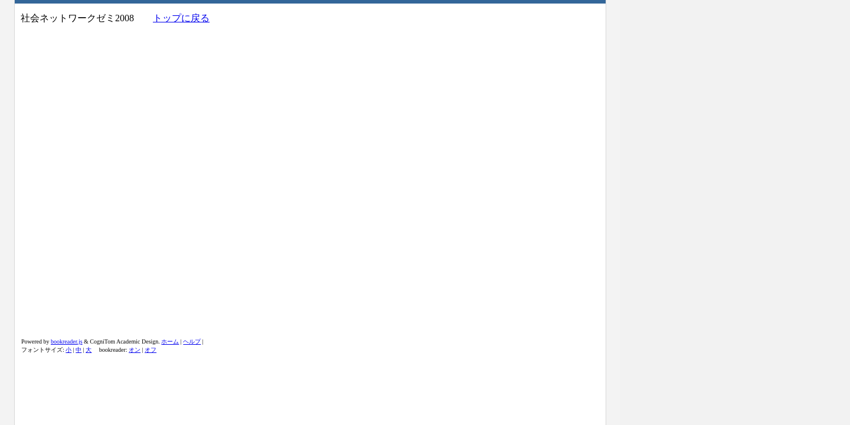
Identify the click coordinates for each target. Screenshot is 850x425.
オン (134, 349)
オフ (150, 349)
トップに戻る (181, 18)
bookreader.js (67, 341)
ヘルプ (192, 341)
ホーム (170, 341)
